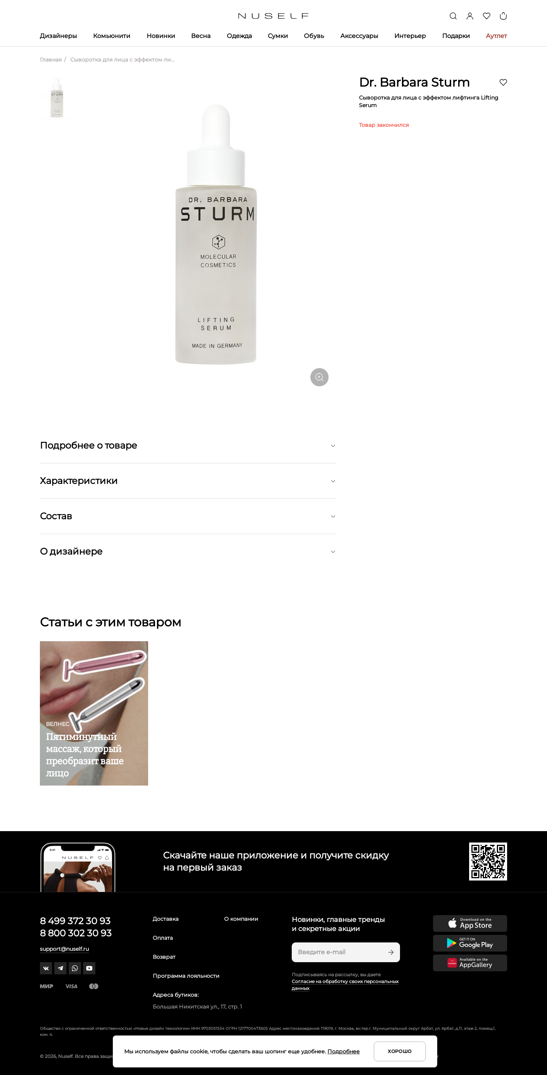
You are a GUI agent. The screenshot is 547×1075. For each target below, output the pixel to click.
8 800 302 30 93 (76, 933)
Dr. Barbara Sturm (414, 82)
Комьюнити (111, 36)
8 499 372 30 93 (75, 920)
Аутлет (496, 36)
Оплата (163, 937)
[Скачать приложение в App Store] (470, 923)
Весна (200, 36)
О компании (241, 918)
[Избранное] (486, 16)
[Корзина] (503, 16)
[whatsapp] (75, 968)
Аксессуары (359, 36)
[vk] (46, 968)
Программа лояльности (186, 975)
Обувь (314, 36)
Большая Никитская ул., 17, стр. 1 (197, 1006)
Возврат (164, 956)
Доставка (166, 918)
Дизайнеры (58, 36)
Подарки (456, 36)
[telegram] (60, 968)
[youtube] (89, 968)
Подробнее (343, 1051)
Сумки (278, 36)
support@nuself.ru (64, 948)
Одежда (239, 36)
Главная (51, 59)
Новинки (161, 36)
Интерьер (410, 36)
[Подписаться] (390, 952)
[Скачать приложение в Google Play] (470, 943)
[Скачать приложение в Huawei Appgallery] (470, 963)
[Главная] (274, 16)
